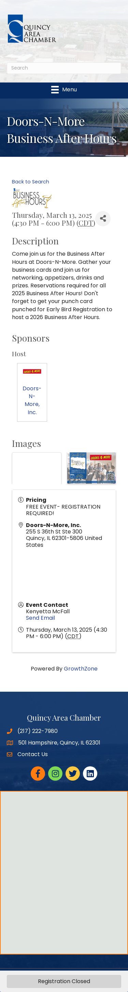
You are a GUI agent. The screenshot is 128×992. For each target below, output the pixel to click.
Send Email (40, 618)
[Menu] (64, 89)
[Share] (103, 218)
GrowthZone (81, 669)
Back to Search (30, 181)
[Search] (64, 68)
